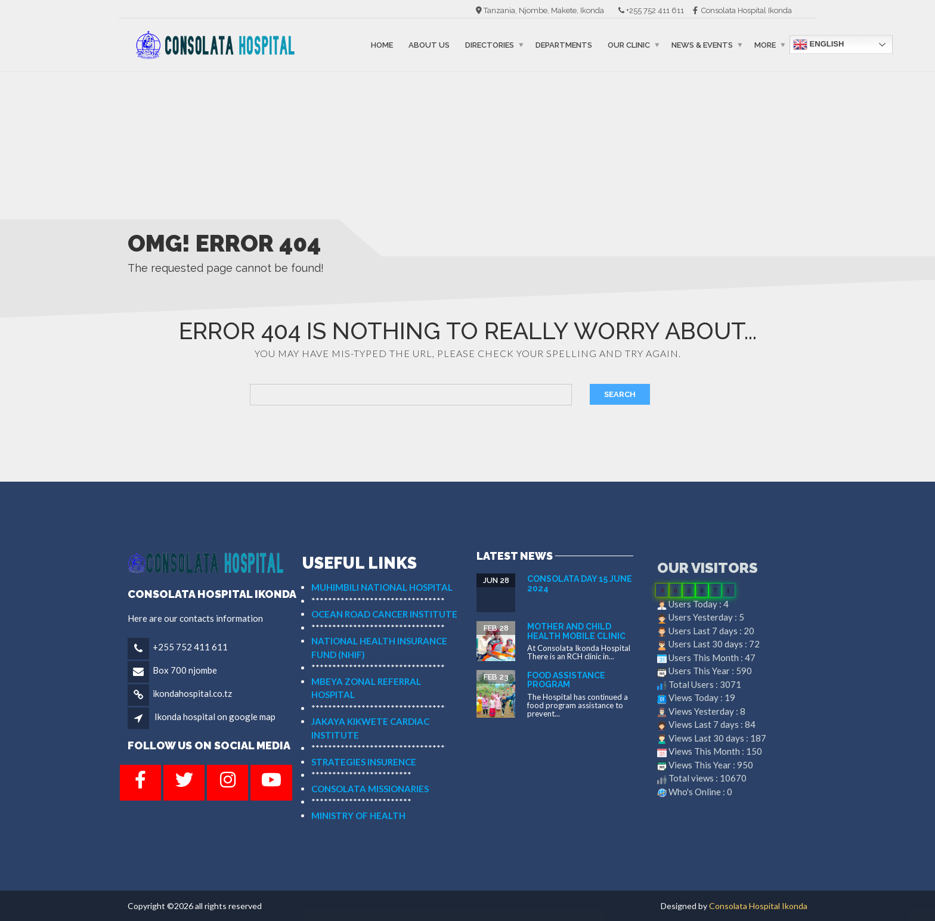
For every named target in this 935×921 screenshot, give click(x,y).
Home (382, 45)
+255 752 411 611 (190, 646)
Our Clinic (629, 45)
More (765, 45)
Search (620, 394)
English (818, 45)
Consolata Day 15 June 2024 (579, 583)
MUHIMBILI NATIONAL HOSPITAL (382, 587)
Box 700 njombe (185, 670)
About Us (429, 45)
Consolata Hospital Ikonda (758, 906)
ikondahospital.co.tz (192, 693)
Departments (563, 45)
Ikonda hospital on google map (214, 716)
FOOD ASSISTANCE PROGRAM (566, 680)
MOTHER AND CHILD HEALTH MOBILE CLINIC (576, 631)
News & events (702, 45)
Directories (489, 45)
